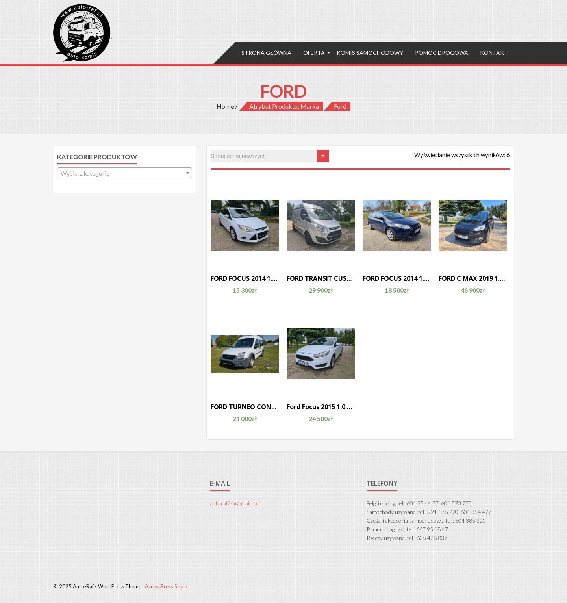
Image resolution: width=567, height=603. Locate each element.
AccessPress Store (166, 586)
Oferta (314, 52)
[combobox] (124, 172)
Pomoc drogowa (441, 52)
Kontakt (494, 52)
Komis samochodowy (370, 52)
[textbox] (124, 173)
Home (225, 106)
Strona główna (266, 52)
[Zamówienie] (270, 156)
